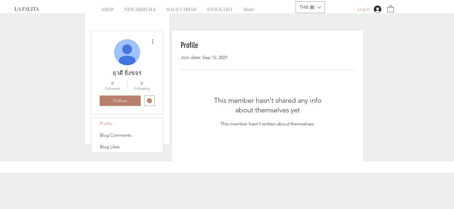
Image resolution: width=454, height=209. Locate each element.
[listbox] (310, 7)
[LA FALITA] (33, 9)
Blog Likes (110, 146)
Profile (106, 123)
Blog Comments (115, 135)
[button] (310, 7)
